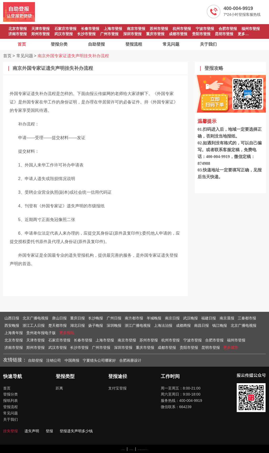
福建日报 (208, 318)
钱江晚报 (219, 325)
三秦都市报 (247, 318)
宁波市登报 (205, 29)
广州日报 (114, 318)
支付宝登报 (117, 388)
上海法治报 (163, 325)
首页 (22, 44)
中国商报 (72, 360)
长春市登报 (90, 29)
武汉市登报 (63, 34)
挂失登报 (10, 431)
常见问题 (171, 44)
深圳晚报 (114, 325)
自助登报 (96, 44)
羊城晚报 (154, 318)
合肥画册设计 (130, 360)
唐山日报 (59, 318)
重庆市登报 (155, 34)
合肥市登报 (228, 29)
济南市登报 (17, 34)
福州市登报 (250, 29)
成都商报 (183, 325)
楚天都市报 (57, 325)
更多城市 (230, 347)
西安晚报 (11, 325)
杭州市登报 (182, 29)
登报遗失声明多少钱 (76, 431)
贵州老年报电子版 (41, 333)
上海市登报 (113, 29)
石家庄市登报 (65, 29)
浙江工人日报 (34, 325)
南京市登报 (136, 29)
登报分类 (59, 44)
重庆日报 (77, 318)
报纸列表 (10, 400)
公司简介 (123, 449)
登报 (49, 431)
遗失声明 (31, 431)
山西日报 (11, 318)
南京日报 (172, 318)
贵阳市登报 (201, 34)
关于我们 (208, 44)
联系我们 (131, 449)
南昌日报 (201, 325)
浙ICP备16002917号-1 (143, 449)
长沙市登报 (86, 34)
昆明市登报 (224, 34)
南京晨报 (227, 318)
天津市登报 (40, 29)
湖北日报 (77, 325)
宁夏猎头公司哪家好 (99, 360)
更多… (243, 34)
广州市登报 (109, 34)
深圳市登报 (132, 34)
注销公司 (53, 360)
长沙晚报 (95, 318)
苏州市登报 (159, 29)
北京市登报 (17, 29)
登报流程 (133, 44)
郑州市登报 (40, 34)
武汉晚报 (190, 318)
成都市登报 (178, 34)
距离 (59, 388)
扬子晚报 (95, 325)
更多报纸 (66, 333)
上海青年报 (13, 333)
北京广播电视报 (35, 318)
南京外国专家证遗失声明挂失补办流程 (73, 56)
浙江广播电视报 (138, 325)
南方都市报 (134, 318)
